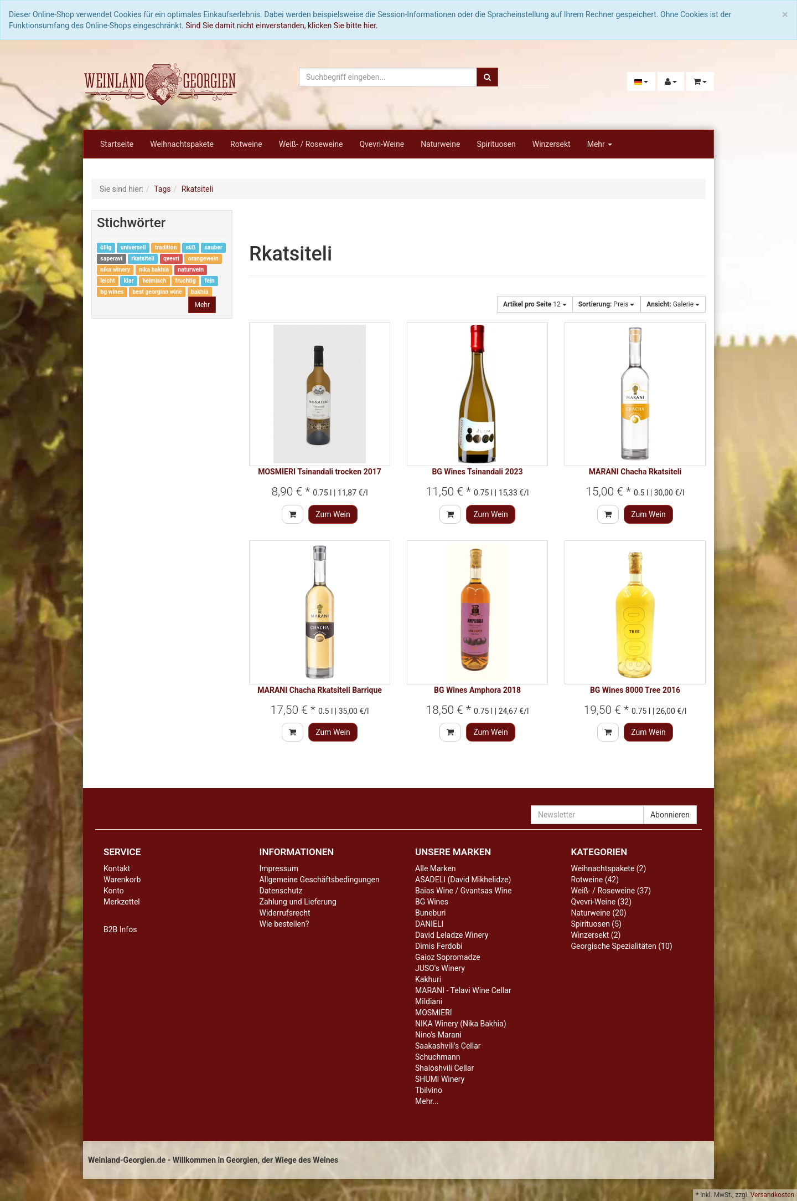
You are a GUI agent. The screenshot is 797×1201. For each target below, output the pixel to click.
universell (133, 247)
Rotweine (246, 144)
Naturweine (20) (599, 912)
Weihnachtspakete (182, 144)
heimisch (154, 280)
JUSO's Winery (440, 968)
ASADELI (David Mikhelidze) (463, 879)
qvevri (171, 258)
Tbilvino (428, 1090)
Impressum (279, 868)
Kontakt (116, 868)
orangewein (203, 258)
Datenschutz (281, 890)
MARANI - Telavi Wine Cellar (463, 990)
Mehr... (426, 1101)
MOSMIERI (433, 1012)
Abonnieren (670, 814)
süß (190, 247)
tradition (166, 247)
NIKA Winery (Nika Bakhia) (460, 1023)
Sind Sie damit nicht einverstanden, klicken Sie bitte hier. (281, 25)
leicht (107, 280)
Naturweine (440, 144)
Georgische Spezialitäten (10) (621, 946)
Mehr (600, 144)
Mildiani (428, 1001)
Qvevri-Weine (381, 144)
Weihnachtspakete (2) (608, 868)
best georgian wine (157, 291)
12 (535, 304)
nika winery (115, 269)
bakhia (199, 291)
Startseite (116, 144)
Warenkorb (122, 879)
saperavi (111, 258)
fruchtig (185, 280)
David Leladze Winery (451, 935)
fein (210, 280)
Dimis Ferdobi (439, 946)
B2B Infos (120, 929)
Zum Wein (332, 514)
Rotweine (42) (595, 879)
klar (129, 280)
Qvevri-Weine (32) (601, 901)
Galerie (673, 304)
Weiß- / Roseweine (311, 144)
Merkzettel (121, 901)
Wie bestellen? (284, 923)
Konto (113, 890)
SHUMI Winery (439, 1079)
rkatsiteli (142, 258)
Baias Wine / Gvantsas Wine (463, 890)
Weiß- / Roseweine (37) (611, 890)
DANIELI (429, 923)
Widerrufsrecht (285, 912)
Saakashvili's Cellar (448, 1045)
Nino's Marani (438, 1034)
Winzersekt (551, 144)
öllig (105, 247)
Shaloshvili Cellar (444, 1068)
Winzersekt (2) (596, 935)
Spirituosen (496, 144)
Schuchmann (437, 1056)
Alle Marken (435, 868)
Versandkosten (772, 1195)
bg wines (111, 291)
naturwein (191, 269)
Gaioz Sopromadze (447, 957)
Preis (606, 304)
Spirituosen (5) (596, 923)
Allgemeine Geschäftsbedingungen (320, 879)
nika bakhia (154, 269)
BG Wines (431, 901)
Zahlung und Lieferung (298, 901)
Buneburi (430, 912)
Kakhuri (428, 979)
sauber (213, 247)
